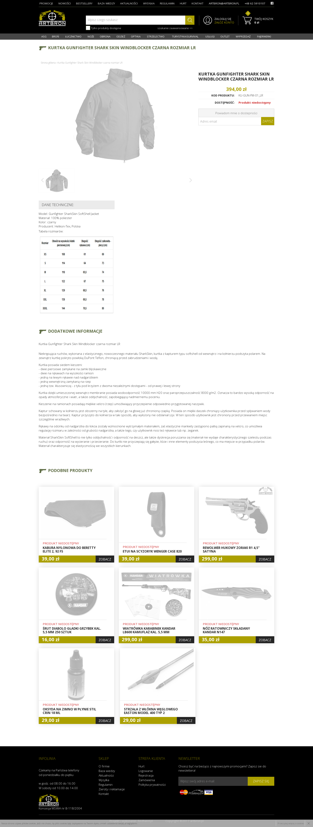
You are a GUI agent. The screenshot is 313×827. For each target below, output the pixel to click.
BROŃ (55, 36)
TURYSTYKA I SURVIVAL (185, 36)
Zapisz (267, 121)
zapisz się (261, 781)
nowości (64, 3)
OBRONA (105, 36)
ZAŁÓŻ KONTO (224, 22)
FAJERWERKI (264, 36)
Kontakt (104, 794)
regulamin (167, 3)
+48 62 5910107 (255, 3)
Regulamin (106, 785)
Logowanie (146, 771)
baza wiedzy (106, 3)
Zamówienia (147, 780)
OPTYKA (136, 36)
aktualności (129, 3)
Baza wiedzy (107, 771)
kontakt (197, 3)
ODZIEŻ (120, 36)
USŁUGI (210, 36)
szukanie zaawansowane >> (175, 28)
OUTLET (225, 36)
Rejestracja (146, 775)
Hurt (142, 766)
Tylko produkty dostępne (103, 28)
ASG (44, 36)
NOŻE (91, 36)
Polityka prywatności (152, 785)
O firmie (104, 766)
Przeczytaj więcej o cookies (291, 823)
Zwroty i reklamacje (112, 789)
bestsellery (84, 3)
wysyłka (149, 3)
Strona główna (48, 62)
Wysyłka (104, 780)
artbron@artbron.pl (224, 3)
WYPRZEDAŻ (243, 36)
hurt (183, 3)
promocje (46, 3)
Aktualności (106, 775)
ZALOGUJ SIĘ (222, 19)
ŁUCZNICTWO (73, 36)
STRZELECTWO (155, 36)
